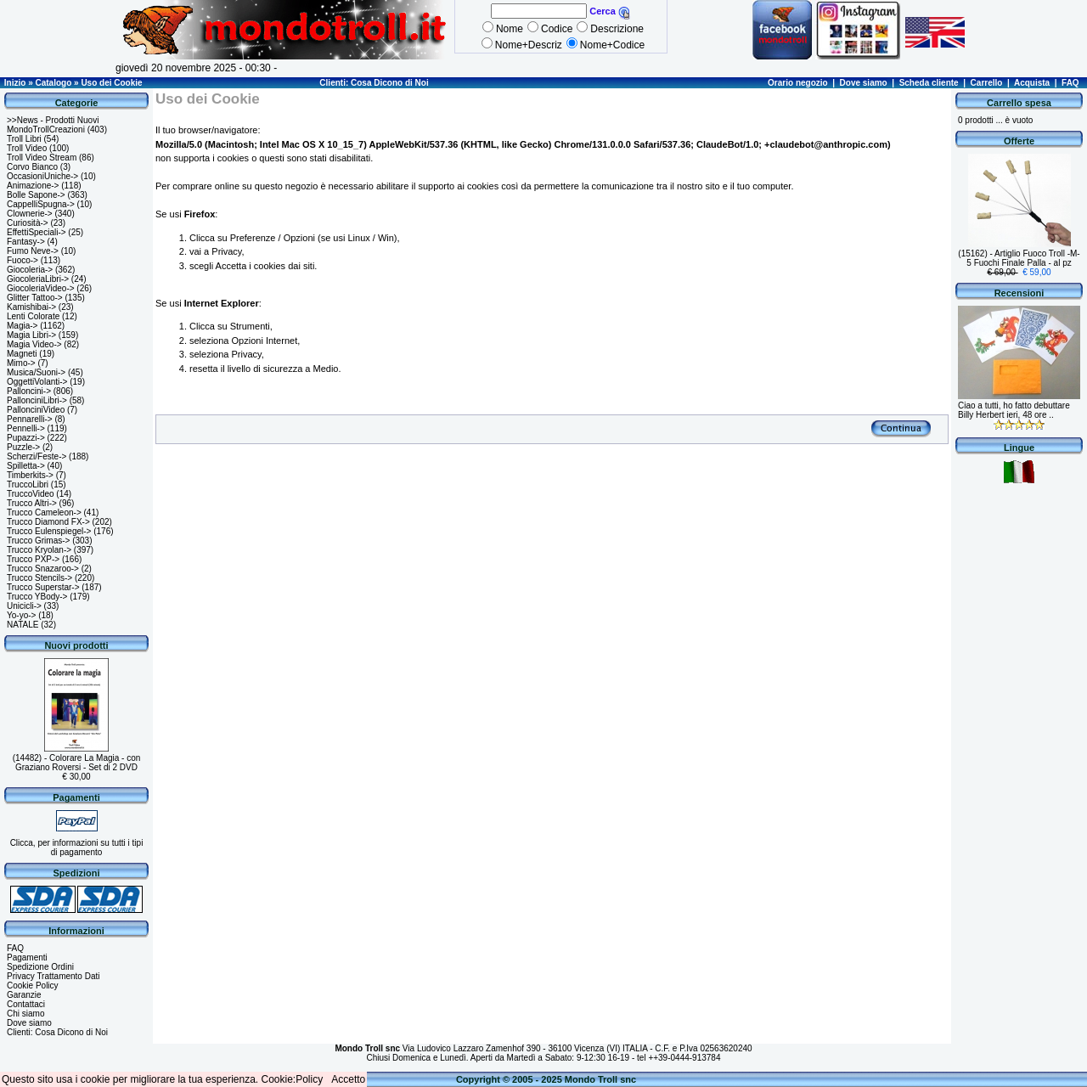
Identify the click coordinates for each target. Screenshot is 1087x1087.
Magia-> (22, 325)
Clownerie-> (30, 213)
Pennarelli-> (30, 419)
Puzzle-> (23, 447)
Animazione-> (33, 185)
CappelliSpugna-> (41, 204)
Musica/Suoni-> (36, 372)
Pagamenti (27, 957)
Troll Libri (24, 139)
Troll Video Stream (41, 157)
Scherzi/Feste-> (36, 456)
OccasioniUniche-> (42, 176)
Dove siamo (863, 82)
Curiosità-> (27, 223)
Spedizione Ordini (40, 967)
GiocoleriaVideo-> (41, 288)
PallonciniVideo (36, 409)
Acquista (1032, 82)
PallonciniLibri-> (37, 400)
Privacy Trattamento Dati (53, 976)
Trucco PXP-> (33, 559)
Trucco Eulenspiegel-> (49, 531)
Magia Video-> (34, 344)
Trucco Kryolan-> (39, 550)
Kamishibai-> (31, 307)
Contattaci (26, 1004)
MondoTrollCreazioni (46, 129)
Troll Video (27, 148)
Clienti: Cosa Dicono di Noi (373, 82)
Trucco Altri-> (32, 503)
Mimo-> (21, 363)
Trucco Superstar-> (43, 587)
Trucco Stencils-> (39, 578)
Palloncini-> (29, 391)
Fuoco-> (22, 260)
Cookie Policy (33, 985)
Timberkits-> (30, 475)
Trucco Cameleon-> (44, 512)
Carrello (987, 82)
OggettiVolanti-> (37, 381)
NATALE (22, 624)
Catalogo (53, 82)
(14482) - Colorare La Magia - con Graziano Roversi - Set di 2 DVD (77, 762)
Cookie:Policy (293, 1079)
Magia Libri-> (31, 335)
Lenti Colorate (33, 316)
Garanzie (24, 995)
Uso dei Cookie (111, 82)
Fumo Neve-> (33, 251)
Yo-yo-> (21, 615)
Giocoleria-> (30, 269)
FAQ (1070, 82)
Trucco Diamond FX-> (48, 522)
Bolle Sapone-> (36, 195)
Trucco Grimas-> (38, 540)
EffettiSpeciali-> (36, 232)
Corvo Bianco (32, 167)
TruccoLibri (27, 484)
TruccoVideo (30, 493)
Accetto (348, 1079)
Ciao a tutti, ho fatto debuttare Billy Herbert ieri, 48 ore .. (1014, 410)
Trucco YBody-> (37, 596)
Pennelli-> (26, 428)
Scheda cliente (929, 82)
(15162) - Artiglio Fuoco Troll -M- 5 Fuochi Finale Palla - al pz (1018, 258)
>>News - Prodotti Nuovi (53, 120)
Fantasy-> (26, 241)
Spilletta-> (26, 465)
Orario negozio (798, 82)
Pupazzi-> (26, 437)
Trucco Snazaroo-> (43, 568)
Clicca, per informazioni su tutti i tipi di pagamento (77, 847)
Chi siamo (25, 1013)
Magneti (22, 353)
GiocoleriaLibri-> (38, 279)
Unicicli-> (24, 606)
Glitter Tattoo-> (35, 297)
